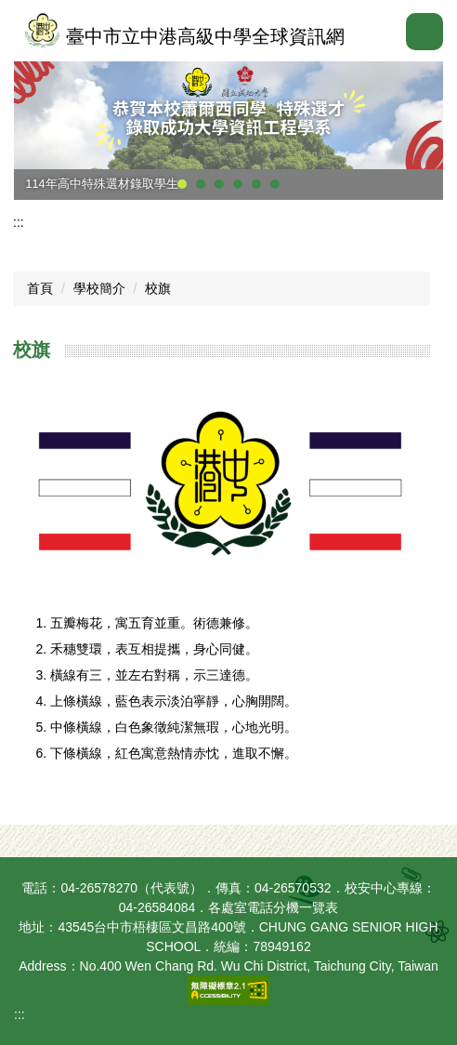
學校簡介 (99, 288)
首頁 (40, 288)
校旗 (158, 288)
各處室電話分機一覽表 (273, 907)
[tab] (182, 184)
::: (18, 222)
